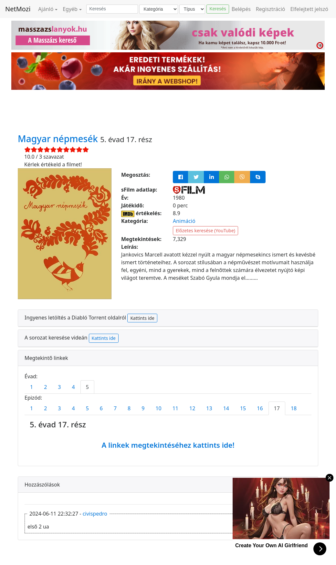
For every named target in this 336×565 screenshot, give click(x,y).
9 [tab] (143, 408)
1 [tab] (31, 387)
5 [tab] (87, 387)
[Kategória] (158, 9)
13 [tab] (209, 408)
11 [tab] (175, 408)
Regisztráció (270, 9)
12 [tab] (192, 408)
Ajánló (45, 9)
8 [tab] (129, 408)
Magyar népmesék (59, 138)
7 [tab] (115, 408)
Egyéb (70, 9)
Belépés (241, 9)
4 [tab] (73, 387)
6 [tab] (101, 408)
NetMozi (17, 9)
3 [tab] (59, 387)
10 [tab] (158, 408)
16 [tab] (260, 408)
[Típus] (192, 9)
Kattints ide (142, 318)
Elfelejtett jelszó (309, 9)
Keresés (217, 8)
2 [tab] (45, 387)
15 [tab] (243, 408)
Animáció (184, 221)
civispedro (95, 513)
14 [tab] (226, 408)
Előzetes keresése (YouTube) (205, 230)
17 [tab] (277, 408)
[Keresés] (112, 9)
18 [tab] (294, 408)
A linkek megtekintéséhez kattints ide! (167, 445)
